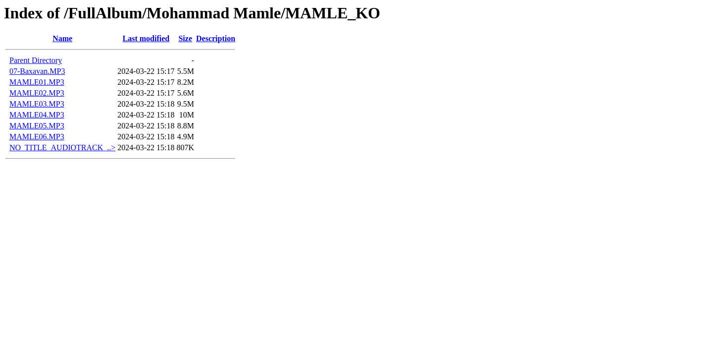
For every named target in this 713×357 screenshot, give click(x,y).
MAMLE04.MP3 (36, 115)
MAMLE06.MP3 (36, 136)
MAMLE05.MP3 (36, 125)
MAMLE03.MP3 (36, 104)
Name (62, 38)
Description (215, 38)
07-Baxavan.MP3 (37, 71)
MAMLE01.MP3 (36, 82)
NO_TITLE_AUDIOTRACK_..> (62, 147)
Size (185, 38)
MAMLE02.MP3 (36, 93)
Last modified (146, 38)
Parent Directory (35, 60)
